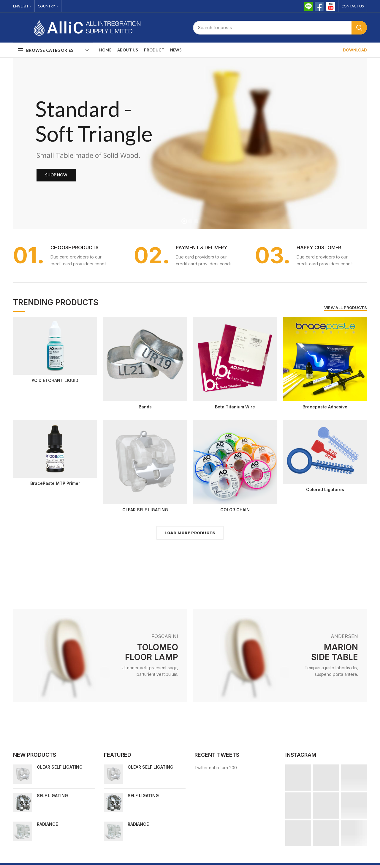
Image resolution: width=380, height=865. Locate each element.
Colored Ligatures (325, 489)
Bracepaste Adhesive (325, 406)
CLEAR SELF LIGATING (145, 509)
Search (359, 28)
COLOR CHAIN (235, 509)
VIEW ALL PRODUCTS (345, 307)
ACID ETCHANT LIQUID (55, 380)
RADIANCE (47, 824)
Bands (145, 406)
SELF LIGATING (52, 795)
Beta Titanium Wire (235, 406)
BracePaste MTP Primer (55, 483)
